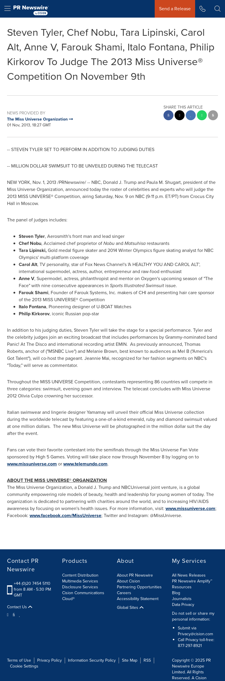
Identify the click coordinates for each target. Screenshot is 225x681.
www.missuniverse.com (32, 463)
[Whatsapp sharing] (202, 116)
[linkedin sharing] (191, 116)
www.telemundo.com (85, 463)
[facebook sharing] (168, 116)
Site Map (129, 660)
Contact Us (19, 607)
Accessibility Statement (137, 599)
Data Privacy (183, 605)
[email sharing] (213, 116)
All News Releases (189, 575)
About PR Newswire (135, 575)
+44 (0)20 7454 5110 (32, 583)
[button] (217, 9)
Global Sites (130, 608)
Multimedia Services (80, 581)
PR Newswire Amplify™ (192, 581)
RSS (147, 660)
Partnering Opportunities (139, 587)
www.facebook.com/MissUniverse (65, 515)
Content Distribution (80, 575)
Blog (176, 593)
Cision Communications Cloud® (83, 596)
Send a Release (175, 8)
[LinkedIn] (20, 614)
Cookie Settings (24, 666)
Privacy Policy (49, 660)
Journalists (182, 599)
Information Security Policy (92, 660)
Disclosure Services (80, 587)
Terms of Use (19, 660)
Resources (182, 587)
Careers (124, 593)
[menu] (7, 9)
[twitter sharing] (180, 116)
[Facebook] (13, 614)
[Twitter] (8, 614)
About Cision (128, 581)
